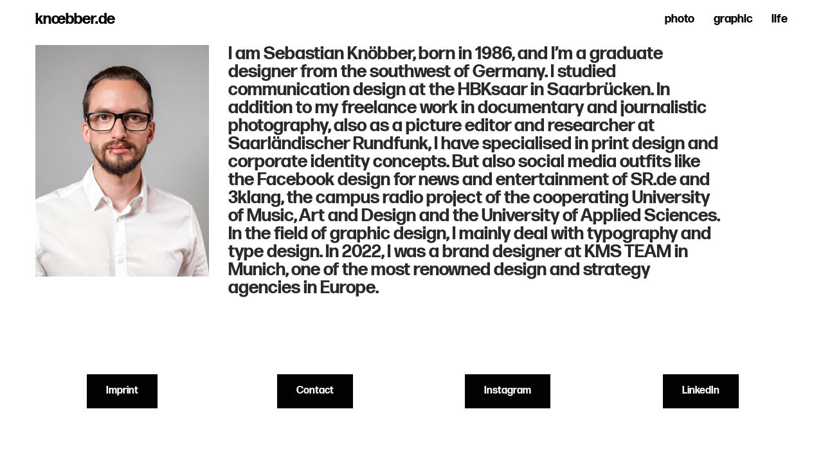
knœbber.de (75, 19)
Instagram (507, 391)
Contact (315, 391)
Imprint (122, 391)
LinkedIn (700, 391)
